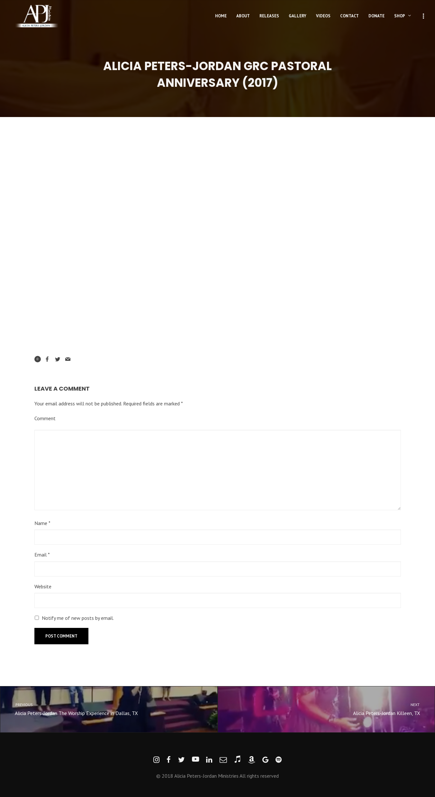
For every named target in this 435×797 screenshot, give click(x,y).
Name (42, 523)
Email (42, 554)
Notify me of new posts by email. (78, 618)
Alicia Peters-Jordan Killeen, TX (332, 709)
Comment (45, 418)
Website (42, 586)
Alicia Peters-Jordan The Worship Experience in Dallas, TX (103, 709)
